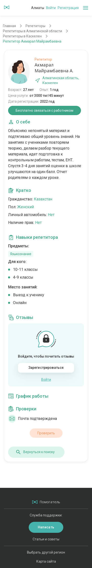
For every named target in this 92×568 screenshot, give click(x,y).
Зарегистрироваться (46, 368)
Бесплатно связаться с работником (44, 110)
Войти (51, 8)
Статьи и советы (46, 539)
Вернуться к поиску (35, 452)
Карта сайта (46, 561)
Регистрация (68, 8)
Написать (46, 527)
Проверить (46, 433)
